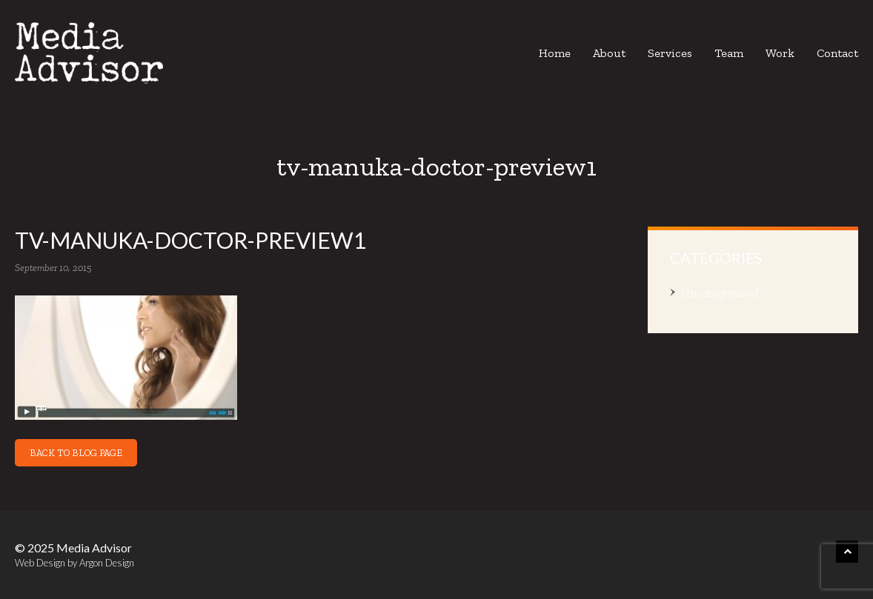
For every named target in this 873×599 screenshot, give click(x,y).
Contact (837, 53)
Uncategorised (719, 293)
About (609, 53)
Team (728, 53)
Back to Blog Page (76, 452)
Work (780, 53)
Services (670, 53)
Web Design (40, 563)
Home (555, 53)
